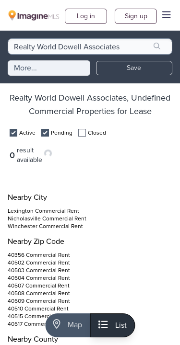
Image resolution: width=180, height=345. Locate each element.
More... (25, 67)
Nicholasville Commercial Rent (47, 218)
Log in (86, 16)
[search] (157, 46)
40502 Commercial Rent (39, 262)
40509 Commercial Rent (39, 301)
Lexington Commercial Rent (43, 211)
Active (27, 132)
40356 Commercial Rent (39, 255)
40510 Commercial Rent (38, 308)
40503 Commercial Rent (39, 270)
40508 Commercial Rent (39, 293)
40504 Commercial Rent (39, 278)
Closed (97, 132)
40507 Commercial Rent (39, 285)
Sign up (136, 16)
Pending (61, 132)
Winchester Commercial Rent (45, 226)
